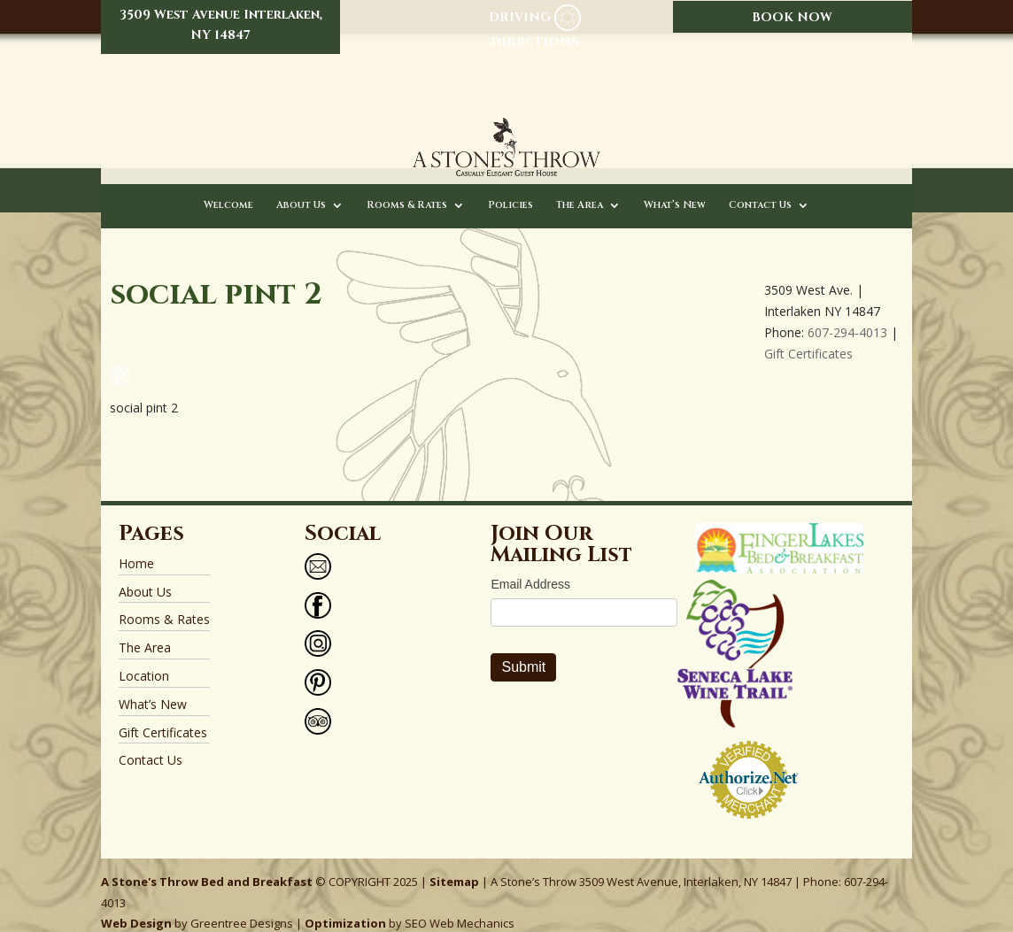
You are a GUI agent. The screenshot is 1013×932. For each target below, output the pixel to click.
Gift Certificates (808, 336)
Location (144, 659)
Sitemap (454, 866)
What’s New (675, 189)
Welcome (228, 189)
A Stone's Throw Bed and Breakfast (207, 866)
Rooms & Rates (407, 189)
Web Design (136, 907)
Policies (510, 189)
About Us (301, 189)
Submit (523, 651)
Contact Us (760, 189)
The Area (579, 189)
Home (136, 547)
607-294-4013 (847, 316)
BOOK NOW (792, 17)
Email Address (530, 568)
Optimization (345, 907)
